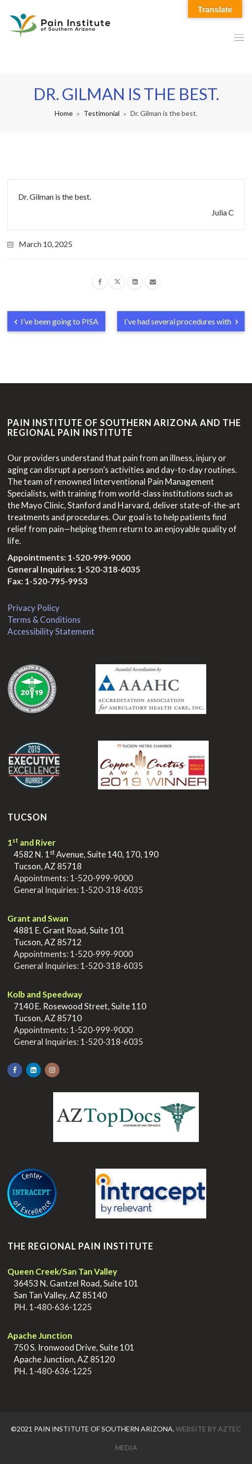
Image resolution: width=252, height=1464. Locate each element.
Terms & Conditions (44, 619)
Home (64, 113)
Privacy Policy (33, 608)
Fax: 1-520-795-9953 (47, 581)
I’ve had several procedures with (181, 321)
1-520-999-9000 (98, 557)
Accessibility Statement (50, 631)
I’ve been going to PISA (56, 321)
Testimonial (102, 113)
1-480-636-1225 (60, 1307)
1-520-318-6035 (108, 569)
